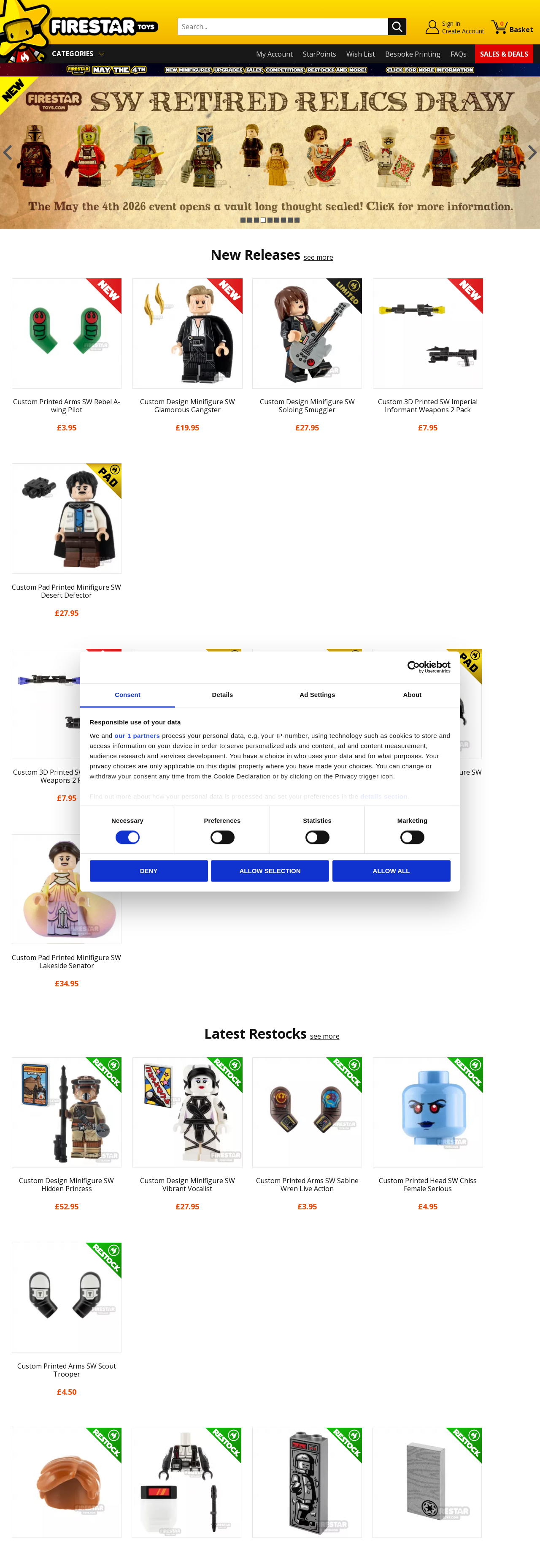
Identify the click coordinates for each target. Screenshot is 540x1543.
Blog (14, 1399)
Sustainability (28, 1459)
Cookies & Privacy (34, 1435)
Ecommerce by (501, 1533)
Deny (149, 871)
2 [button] (249, 220)
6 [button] (276, 220)
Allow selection (270, 871)
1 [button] (243, 220)
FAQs (459, 54)
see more (318, 257)
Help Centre (157, 1364)
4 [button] (263, 220)
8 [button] (290, 220)
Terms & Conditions (38, 1423)
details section (384, 796)
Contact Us (155, 1350)
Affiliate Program (165, 1455)
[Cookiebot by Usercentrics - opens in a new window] (414, 667)
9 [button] (297, 220)
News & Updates (33, 1386)
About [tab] (412, 694)
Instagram (334, 1383)
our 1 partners (137, 735)
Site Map (21, 1472)
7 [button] (283, 220)
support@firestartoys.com (179, 1391)
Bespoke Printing (412, 54)
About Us (21, 1374)
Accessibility (25, 1447)
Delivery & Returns (36, 1411)
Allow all (391, 871)
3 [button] (256, 220)
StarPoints (319, 54)
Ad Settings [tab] (317, 694)
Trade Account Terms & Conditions (193, 1441)
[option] (270, 152)
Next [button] (532, 152)
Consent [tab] (127, 694)
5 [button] (270, 220)
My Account (274, 54)
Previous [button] (7, 152)
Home (16, 1350)
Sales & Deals (504, 54)
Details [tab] (222, 694)
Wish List (360, 54)
